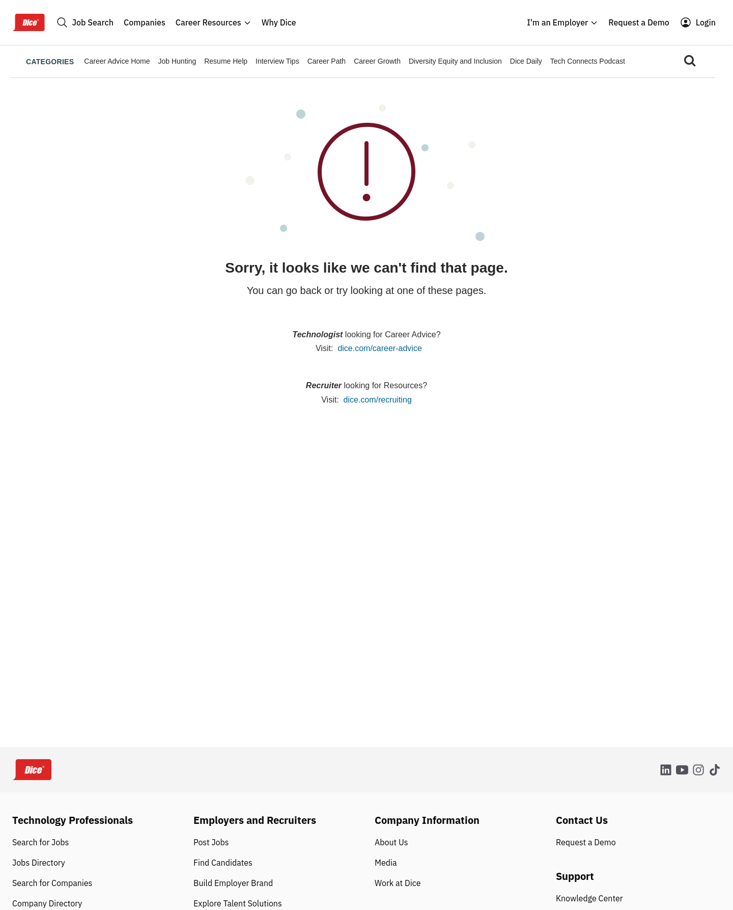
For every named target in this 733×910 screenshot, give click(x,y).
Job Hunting (177, 61)
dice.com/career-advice (379, 348)
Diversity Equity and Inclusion (455, 61)
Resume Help (225, 61)
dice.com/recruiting (378, 399)
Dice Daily (526, 61)
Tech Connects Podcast (587, 61)
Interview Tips (277, 61)
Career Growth (377, 61)
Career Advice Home (117, 61)
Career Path (326, 61)
